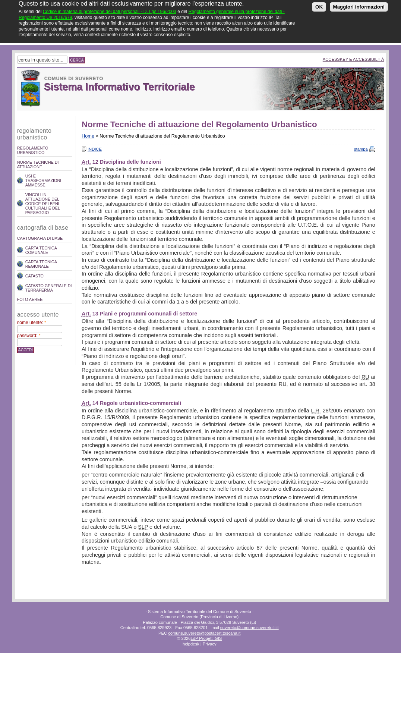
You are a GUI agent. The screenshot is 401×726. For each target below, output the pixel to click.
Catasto (34, 276)
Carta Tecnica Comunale (41, 250)
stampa (361, 149)
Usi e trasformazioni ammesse (43, 180)
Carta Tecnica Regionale (41, 264)
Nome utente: (31, 322)
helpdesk (191, 644)
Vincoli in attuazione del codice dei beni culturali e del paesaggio (42, 203)
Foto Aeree (30, 299)
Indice (95, 149)
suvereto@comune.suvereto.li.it (249, 627)
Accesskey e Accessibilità (353, 59)
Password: (29, 335)
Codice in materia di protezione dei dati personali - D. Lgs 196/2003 (109, 8)
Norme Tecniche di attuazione (38, 164)
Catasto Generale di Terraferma (48, 287)
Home (88, 136)
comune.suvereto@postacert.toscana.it (204, 633)
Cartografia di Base (40, 238)
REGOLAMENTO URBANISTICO (32, 150)
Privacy (210, 644)
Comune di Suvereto (73, 78)
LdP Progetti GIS (206, 638)
